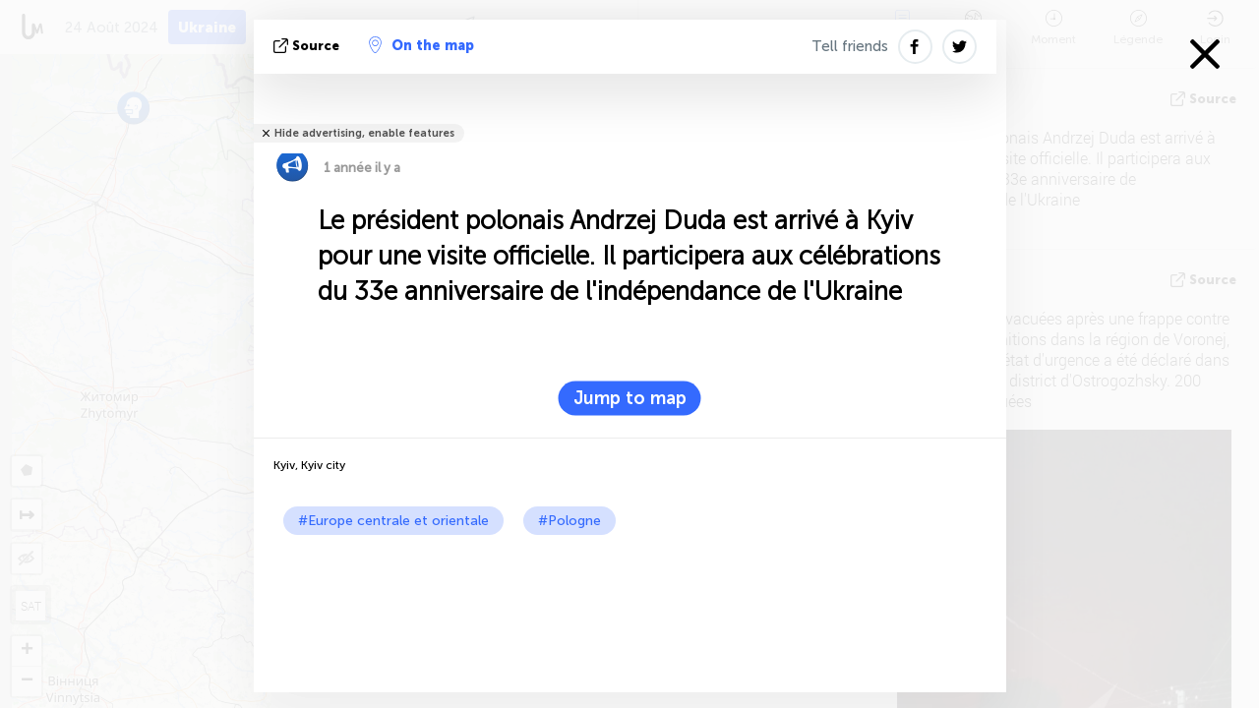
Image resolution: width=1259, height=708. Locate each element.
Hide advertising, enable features (364, 133)
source (308, 45)
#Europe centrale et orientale (393, 520)
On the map (421, 45)
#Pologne (569, 520)
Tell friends (849, 46)
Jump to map (630, 398)
